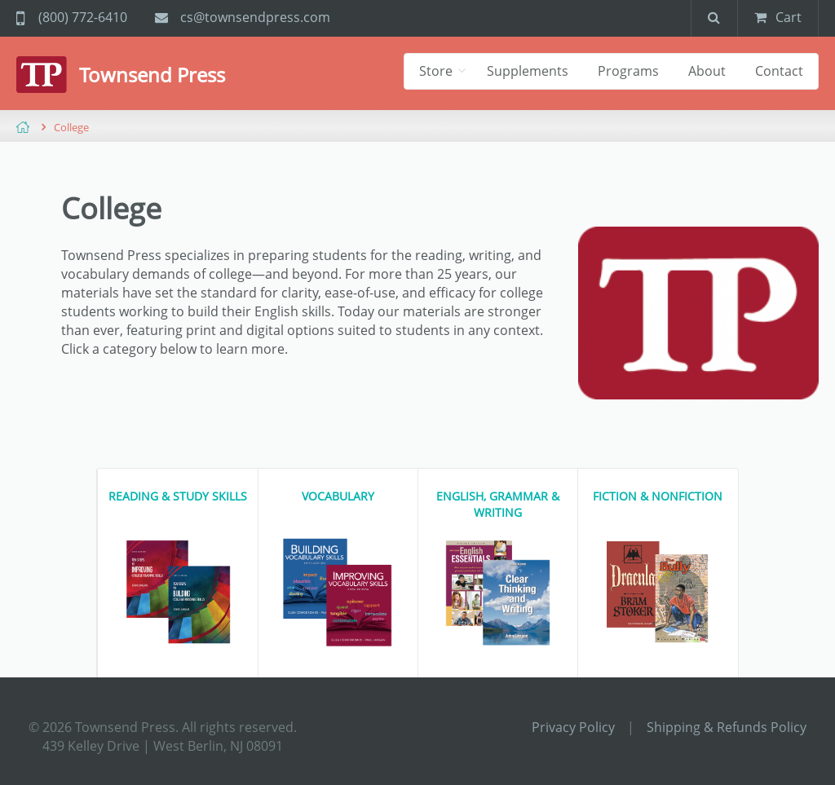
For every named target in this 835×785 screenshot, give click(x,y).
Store (437, 71)
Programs (628, 71)
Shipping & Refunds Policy (726, 727)
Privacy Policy (573, 727)
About (707, 71)
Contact (779, 71)
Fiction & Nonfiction (657, 496)
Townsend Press (152, 74)
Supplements (527, 71)
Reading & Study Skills (177, 496)
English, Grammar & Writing (497, 504)
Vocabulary (338, 496)
